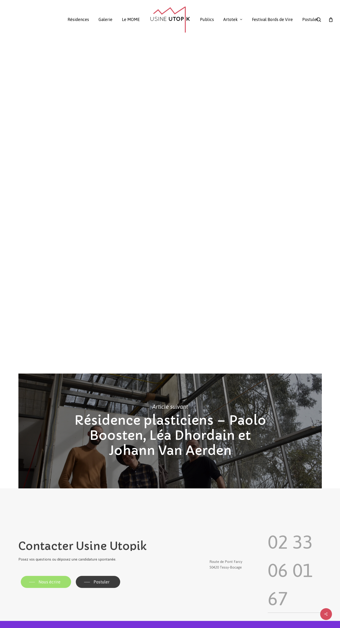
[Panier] (330, 19)
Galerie (50, 62)
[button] (46, 590)
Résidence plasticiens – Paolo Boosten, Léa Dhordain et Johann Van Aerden (170, 431)
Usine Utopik (29, 121)
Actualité (28, 62)
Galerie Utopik (55, 121)
